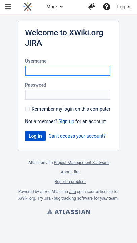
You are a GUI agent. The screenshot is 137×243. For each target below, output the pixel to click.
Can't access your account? (77, 136)
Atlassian (68, 212)
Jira (72, 191)
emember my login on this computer (71, 109)
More (51, 6)
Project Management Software (81, 162)
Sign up (66, 121)
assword (35, 85)
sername (36, 61)
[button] (8, 7)
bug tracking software (73, 198)
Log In (123, 6)
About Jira (70, 172)
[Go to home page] (28, 7)
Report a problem (70, 181)
